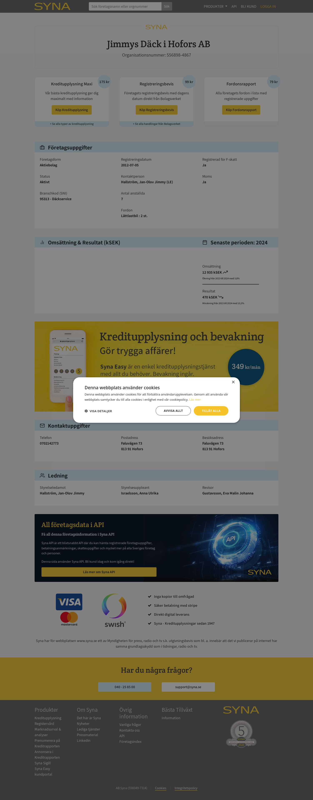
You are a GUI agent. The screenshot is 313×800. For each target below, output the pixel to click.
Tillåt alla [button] (211, 411)
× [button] (233, 382)
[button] (98, 411)
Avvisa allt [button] (173, 411)
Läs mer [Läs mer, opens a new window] (195, 399)
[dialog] (156, 400)
